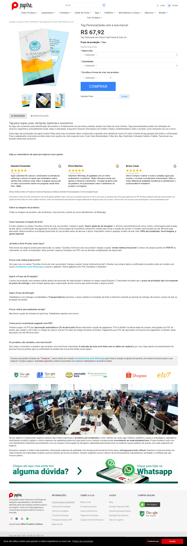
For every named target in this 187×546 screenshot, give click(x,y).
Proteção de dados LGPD (62, 520)
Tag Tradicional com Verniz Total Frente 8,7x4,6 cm (56, 22)
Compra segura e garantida (63, 502)
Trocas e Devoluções (60, 515)
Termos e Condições (60, 511)
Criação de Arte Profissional (92, 520)
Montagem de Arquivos (118, 515)
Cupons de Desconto (89, 511)
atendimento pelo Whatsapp (29, 267)
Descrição (18, 116)
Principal (12, 22)
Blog (111, 502)
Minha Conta (86, 502)
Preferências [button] (153, 541)
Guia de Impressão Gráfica (120, 511)
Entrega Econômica (88, 507)
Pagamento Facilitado (89, 515)
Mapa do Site (57, 524)
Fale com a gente (116, 520)
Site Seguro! (149, 504)
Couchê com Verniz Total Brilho (27, 22)
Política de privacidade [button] (82, 541)
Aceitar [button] (172, 541)
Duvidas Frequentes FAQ (119, 507)
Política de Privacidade (61, 507)
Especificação (40, 116)
